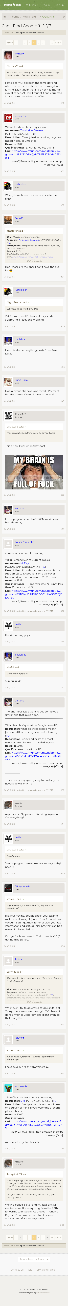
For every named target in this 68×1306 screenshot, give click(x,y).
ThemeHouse (43, 1292)
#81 (63, 103)
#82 (63, 171)
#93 (63, 790)
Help (29, 1269)
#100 (62, 1225)
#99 (63, 1148)
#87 (63, 401)
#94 (63, 824)
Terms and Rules (45, 1269)
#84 (63, 276)
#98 (63, 1073)
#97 (63, 1024)
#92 (63, 687)
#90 (63, 611)
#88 (63, 495)
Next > (58, 42)
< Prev (10, 42)
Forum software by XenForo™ (34, 1289)
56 (52, 42)
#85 (63, 326)
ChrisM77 (20, 414)
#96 (63, 946)
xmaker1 (20, 803)
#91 (63, 641)
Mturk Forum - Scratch (33, 1259)
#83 (63, 205)
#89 (63, 529)
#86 (63, 367)
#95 (63, 873)
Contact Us (17, 1269)
